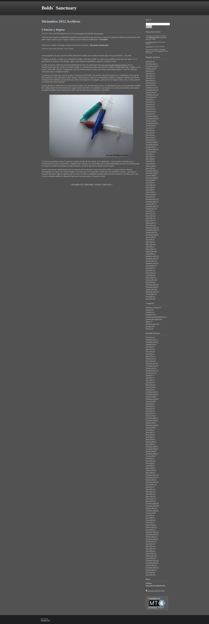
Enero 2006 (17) (151, 253)
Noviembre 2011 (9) (152, 90)
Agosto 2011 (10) (151, 97)
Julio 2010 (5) (150, 128)
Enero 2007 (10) (151, 225)
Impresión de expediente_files (155, 585)
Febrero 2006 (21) (151, 251)
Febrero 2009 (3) (151, 166)
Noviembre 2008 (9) (152, 173)
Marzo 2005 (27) (151, 277)
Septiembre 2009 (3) (152, 149)
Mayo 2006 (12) (151, 244)
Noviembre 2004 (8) (152, 287)
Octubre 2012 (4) (151, 68)
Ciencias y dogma (53, 29)
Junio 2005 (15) (150, 270)
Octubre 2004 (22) (151, 289)
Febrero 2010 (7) (151, 139)
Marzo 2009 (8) (150, 163)
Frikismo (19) (150, 312)
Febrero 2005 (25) (151, 280)
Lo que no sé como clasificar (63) (156, 317)
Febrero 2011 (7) (151, 111)
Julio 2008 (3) (150, 182)
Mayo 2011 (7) (150, 104)
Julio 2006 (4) (150, 239)
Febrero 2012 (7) (151, 83)
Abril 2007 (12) (150, 218)
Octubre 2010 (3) (151, 121)
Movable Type (45, 620)
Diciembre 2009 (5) (152, 142)
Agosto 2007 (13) (151, 208)
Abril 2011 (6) (150, 106)
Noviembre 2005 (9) (152, 258)
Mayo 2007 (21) (151, 215)
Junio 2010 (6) (150, 130)
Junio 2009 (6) (150, 156)
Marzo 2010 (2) (150, 137)
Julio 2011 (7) (150, 99)
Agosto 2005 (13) (151, 265)
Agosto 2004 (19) (151, 294)
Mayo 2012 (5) (150, 75)
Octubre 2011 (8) (151, 92)
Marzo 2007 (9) (150, 220)
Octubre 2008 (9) (151, 175)
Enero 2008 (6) (150, 196)
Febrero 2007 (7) (151, 223)
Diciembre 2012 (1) (152, 64)
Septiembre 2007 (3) (152, 206)
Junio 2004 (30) (150, 299)
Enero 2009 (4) (150, 168)
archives (160, 51)
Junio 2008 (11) (150, 185)
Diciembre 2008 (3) (152, 170)
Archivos (98, 184)
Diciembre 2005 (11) (152, 256)
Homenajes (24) (151, 314)
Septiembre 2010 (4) (152, 123)
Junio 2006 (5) (150, 242)
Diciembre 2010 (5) (152, 116)
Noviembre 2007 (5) (152, 201)
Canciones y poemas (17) (153, 307)
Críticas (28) (149, 309)
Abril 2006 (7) (150, 246)
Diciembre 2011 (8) (152, 87)
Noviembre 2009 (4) (152, 144)
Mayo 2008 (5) (150, 187)
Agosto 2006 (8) (151, 237)
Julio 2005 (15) (150, 268)
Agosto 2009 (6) (151, 151)
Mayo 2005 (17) (151, 272)
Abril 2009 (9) (150, 161)
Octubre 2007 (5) (151, 204)
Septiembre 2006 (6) (152, 234)
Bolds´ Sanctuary (59, 7)
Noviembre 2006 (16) (152, 230)
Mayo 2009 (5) (150, 158)
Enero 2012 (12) (151, 85)
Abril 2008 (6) (150, 189)
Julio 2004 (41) (150, 296)
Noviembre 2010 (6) (152, 118)
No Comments (98, 33)
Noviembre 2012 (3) (152, 66)
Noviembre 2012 (151, 42)
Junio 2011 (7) (150, 102)
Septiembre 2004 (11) (152, 291)
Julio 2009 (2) (150, 154)
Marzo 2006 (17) (151, 249)
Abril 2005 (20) (150, 275)
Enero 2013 (149, 46)
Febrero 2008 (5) (151, 194)
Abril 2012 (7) (150, 78)
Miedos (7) (149, 321)
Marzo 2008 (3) (150, 192)
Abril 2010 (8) (150, 135)
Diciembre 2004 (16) (152, 284)
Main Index (89, 184)
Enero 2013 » (107, 184)
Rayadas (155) (150, 326)
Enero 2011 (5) (150, 113)
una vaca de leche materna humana (114, 65)
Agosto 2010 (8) (151, 125)
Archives (156, 57)
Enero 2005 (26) (151, 282)
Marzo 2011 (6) (150, 109)
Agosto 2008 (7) (151, 180)
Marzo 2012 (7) (150, 80)
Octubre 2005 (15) (151, 261)
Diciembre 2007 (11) (152, 199)
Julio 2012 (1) (150, 71)
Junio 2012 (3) (150, 73)
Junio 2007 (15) (150, 213)
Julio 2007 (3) (150, 211)
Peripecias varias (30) (152, 324)
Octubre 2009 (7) (151, 147)
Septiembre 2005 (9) (152, 263)
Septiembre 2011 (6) (152, 94)
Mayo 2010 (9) (150, 132)
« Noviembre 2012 (77, 184)
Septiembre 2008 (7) (152, 177)
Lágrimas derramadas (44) (154, 319)
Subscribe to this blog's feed (156, 590)
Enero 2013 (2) (150, 61)
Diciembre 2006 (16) (152, 227)
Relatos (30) (149, 328)
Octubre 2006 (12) (151, 232)
